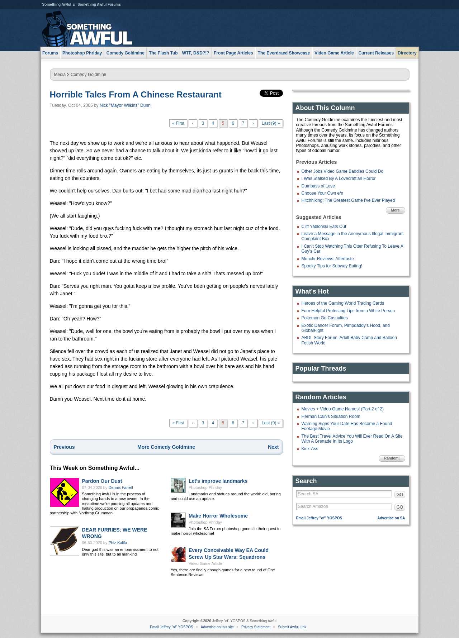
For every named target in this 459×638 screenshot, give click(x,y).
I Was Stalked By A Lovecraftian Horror (339, 178)
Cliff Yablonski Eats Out (324, 226)
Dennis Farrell (121, 487)
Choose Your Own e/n (323, 193)
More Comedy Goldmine (166, 447)
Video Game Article (205, 563)
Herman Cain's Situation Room (331, 416)
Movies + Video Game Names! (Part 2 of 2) (343, 408)
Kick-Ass (310, 448)
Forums (50, 53)
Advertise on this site (217, 627)
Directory (407, 53)
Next (273, 447)
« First (178, 123)
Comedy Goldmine (88, 74)
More (395, 210)
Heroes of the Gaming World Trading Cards (343, 303)
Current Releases (376, 53)
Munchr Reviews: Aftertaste (328, 258)
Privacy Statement (255, 627)
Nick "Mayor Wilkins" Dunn (125, 105)
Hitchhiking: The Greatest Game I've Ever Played (348, 200)
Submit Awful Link (292, 627)
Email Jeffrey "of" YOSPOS (319, 518)
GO (400, 494)
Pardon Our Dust (102, 481)
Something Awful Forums (99, 4)
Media (60, 74)
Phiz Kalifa (118, 543)
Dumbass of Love (318, 186)
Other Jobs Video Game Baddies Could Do (343, 171)
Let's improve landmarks (218, 481)
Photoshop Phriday (205, 487)
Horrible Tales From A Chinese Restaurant (136, 94)
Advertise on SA (391, 518)
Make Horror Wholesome (218, 516)
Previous (64, 447)
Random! (391, 458)
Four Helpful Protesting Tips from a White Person (348, 310)
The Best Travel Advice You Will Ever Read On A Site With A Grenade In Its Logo (352, 439)
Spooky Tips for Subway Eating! (332, 265)
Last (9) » (271, 123)
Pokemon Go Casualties (325, 317)
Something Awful (56, 4)
